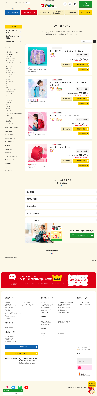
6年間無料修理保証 (62, 305)
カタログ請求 (85, 5)
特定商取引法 (61, 333)
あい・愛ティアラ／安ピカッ (60, 147)
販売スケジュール (44, 12)
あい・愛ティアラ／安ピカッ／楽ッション (65, 115)
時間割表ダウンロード (10, 338)
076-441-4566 (29, 358)
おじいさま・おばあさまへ (28, 304)
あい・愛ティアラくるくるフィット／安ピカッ (67, 51)
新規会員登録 (8, 304)
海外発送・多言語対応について (12, 316)
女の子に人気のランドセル (47, 305)
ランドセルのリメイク (63, 322)
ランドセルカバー (62, 309)
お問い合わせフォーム (21, 353)
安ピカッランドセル (45, 307)
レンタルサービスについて (64, 321)
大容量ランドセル (45, 312)
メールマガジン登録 (21, 346)
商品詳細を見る (81, 64)
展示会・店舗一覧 (85, 12)
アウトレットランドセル (63, 312)
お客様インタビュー (9, 339)
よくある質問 (14, 2)
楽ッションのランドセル (46, 309)
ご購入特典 (7, 310)
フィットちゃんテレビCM (10, 341)
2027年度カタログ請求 (46, 322)
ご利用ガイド (7, 2)
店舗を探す (67, 64)
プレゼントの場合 (26, 302)
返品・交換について (9, 307)
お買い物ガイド (8, 302)
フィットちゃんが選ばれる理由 (58, 12)
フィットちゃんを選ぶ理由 (64, 304)
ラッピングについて (26, 305)
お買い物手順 (8, 309)
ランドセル (43, 302)
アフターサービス (9, 312)
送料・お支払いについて (10, 305)
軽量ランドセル (44, 310)
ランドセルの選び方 (72, 12)
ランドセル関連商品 (62, 310)
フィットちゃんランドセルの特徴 (65, 302)
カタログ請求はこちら (82, 235)
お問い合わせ (21, 2)
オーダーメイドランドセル (64, 307)
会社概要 (43, 333)
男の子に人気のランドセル (47, 304)
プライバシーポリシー (46, 335)
